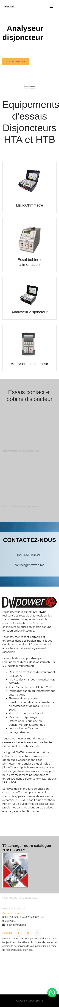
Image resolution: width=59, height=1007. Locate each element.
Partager (12, 933)
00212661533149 (30, 555)
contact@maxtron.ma (29, 565)
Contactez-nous (15, 61)
